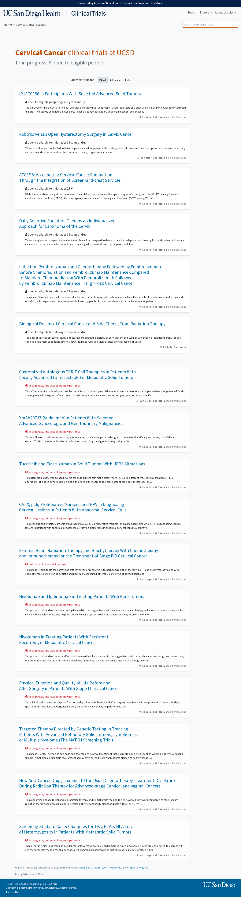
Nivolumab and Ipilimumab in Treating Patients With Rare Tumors (81, 596)
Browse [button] (204, 12)
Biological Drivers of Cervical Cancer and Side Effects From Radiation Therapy (92, 324)
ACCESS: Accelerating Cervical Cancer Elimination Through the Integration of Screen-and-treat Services (70, 177)
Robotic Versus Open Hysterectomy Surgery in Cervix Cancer (76, 134)
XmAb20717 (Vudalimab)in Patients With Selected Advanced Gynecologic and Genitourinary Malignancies (71, 420)
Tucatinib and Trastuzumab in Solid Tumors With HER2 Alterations (82, 464)
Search (192, 12)
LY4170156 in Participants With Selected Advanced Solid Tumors (80, 94)
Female (115, 80)
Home (8, 24)
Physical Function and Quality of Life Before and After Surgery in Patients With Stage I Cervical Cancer (69, 685)
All (102, 80)
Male (128, 80)
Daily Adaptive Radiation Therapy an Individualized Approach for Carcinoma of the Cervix (67, 223)
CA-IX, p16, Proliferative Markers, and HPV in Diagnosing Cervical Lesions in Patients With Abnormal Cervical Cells (72, 507)
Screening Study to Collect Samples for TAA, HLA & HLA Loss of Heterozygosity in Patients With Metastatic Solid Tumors (76, 829)
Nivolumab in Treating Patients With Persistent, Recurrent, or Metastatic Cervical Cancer (64, 639)
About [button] (224, 12)
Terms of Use (12, 892)
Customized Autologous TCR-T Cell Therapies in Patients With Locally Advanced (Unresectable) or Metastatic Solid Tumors (77, 374)
